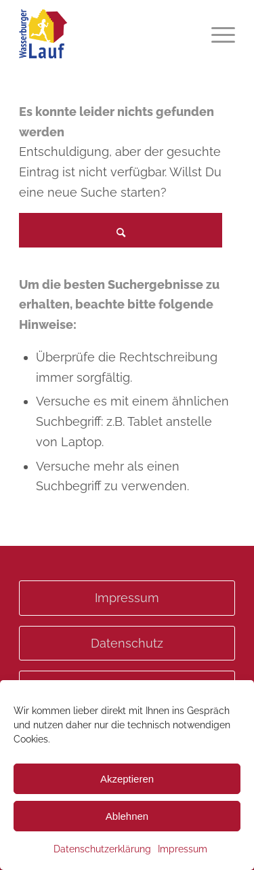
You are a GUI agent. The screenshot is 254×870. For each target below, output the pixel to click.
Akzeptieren (127, 779)
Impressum (182, 849)
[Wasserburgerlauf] (105, 34)
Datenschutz (127, 643)
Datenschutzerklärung (102, 849)
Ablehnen (127, 816)
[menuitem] (216, 34)
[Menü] (216, 34)
